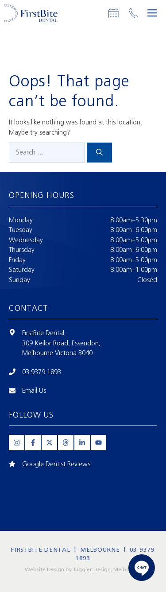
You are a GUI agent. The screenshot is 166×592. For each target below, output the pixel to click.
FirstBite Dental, (44, 333)
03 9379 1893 (41, 372)
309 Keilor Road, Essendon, (61, 343)
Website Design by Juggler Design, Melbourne (83, 569)
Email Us (34, 391)
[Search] (99, 153)
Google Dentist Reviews (56, 464)
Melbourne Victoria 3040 (57, 353)
